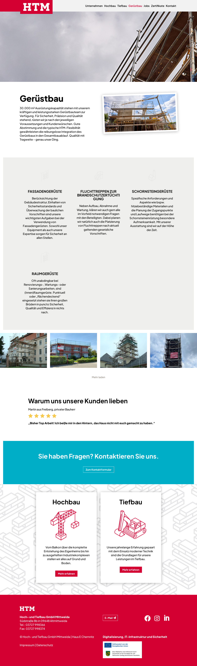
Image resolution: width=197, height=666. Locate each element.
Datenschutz (44, 645)
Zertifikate (157, 6)
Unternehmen (94, 6)
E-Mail (109, 617)
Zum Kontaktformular (98, 469)
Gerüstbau (135, 6)
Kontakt (171, 6)
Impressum (27, 645)
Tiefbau (122, 6)
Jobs (147, 6)
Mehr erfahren (66, 573)
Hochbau (110, 6)
